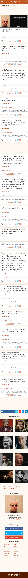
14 (4, 64)
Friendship (6, 548)
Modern (9, 364)
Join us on (14, 528)
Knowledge (6, 557)
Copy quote (10, 41)
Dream (15, 553)
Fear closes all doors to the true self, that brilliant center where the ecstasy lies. (13, 331)
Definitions (3, 364)
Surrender (6, 107)
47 (4, 41)
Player (10, 277)
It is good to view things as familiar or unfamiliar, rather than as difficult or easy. (13, 48)
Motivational (7, 551)
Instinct (10, 107)
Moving (3, 277)
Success (16, 546)
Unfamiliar (8, 37)
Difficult (9, 57)
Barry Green (17, 486)
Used (12, 364)
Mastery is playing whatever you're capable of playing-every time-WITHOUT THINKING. (13, 231)
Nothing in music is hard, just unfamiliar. (11, 30)
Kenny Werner (5, 34)
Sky (2, 132)
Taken (6, 277)
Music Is (3, 37)
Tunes (10, 388)
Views (2, 57)
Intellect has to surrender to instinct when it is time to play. (13, 99)
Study (9, 195)
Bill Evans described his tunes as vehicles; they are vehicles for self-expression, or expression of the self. (13, 379)
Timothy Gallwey (7, 486)
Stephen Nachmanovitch (9, 488)
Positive (5, 555)
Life (15, 548)
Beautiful (3, 85)
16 (4, 93)
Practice (3, 298)
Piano (10, 85)
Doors (5, 339)
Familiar (10, 320)
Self (8, 339)
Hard (12, 37)
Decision (6, 195)
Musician (6, 132)
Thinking (3, 240)
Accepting (3, 216)
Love (15, 544)
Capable (12, 240)
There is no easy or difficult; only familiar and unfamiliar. (12, 312)
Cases (10, 298)
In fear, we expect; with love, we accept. (12, 209)
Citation (18, 519)
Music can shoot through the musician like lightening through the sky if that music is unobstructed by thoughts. (13, 123)
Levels (7, 298)
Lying (2, 339)
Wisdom (16, 551)
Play (7, 85)
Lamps (10, 170)
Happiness (16, 557)
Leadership (6, 553)
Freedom (16, 555)
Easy (6, 57)
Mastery (8, 240)
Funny (5, 546)
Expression (6, 388)
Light (2, 170)
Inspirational (7, 544)
